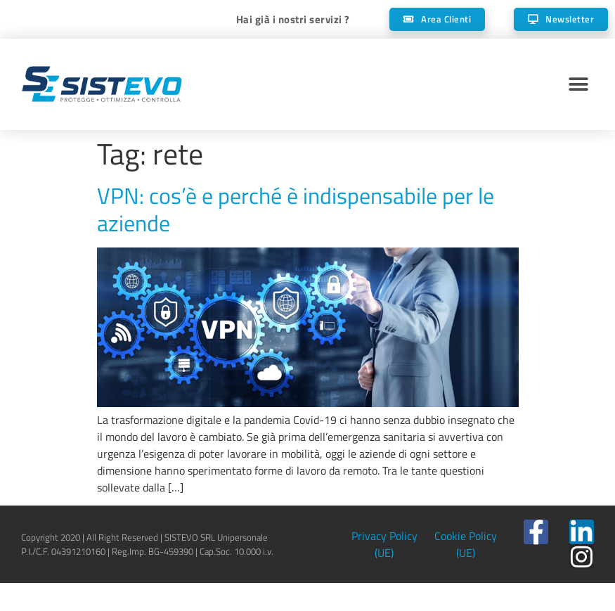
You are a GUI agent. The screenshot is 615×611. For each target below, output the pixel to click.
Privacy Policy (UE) (384, 544)
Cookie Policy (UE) (465, 544)
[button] (578, 85)
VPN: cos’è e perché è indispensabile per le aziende (295, 209)
